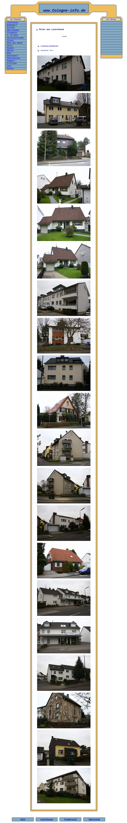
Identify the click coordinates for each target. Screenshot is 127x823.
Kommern (11, 61)
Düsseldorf (12, 56)
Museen (10, 48)
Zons (9, 66)
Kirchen (11, 28)
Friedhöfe (12, 33)
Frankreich (70, 819)
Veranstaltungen (15, 38)
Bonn (9, 53)
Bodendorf (12, 25)
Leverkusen (12, 22)
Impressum (94, 819)
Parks (10, 45)
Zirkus (10, 40)
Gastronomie (13, 30)
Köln (22, 819)
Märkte (10, 51)
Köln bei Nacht (15, 43)
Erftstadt (12, 63)
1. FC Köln (12, 35)
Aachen (10, 68)
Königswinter (13, 58)
